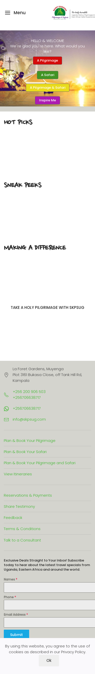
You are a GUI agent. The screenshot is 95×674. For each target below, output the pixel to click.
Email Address (16, 614)
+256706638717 (27, 408)
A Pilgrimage (47, 60)
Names (10, 579)
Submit (16, 634)
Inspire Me (47, 100)
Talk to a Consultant (22, 540)
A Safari (47, 74)
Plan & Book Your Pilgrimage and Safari (39, 462)
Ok (48, 660)
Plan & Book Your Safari (25, 451)
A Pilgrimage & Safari (47, 87)
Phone (10, 597)
